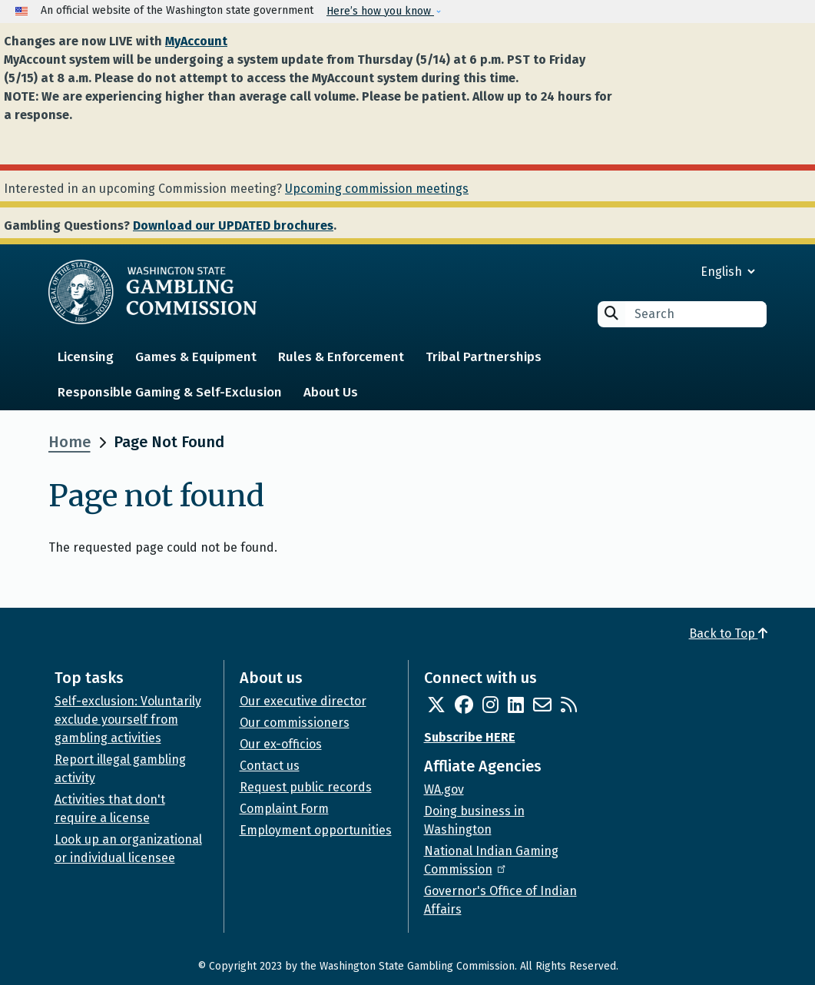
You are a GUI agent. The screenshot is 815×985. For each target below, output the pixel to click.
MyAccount (196, 41)
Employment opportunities (316, 830)
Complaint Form (284, 808)
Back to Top (728, 633)
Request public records (306, 787)
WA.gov (444, 789)
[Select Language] (672, 272)
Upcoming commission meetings (377, 188)
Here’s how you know (380, 11)
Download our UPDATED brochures (233, 225)
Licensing (86, 357)
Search (611, 313)
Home (69, 442)
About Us (330, 392)
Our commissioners (295, 722)
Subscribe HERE (469, 737)
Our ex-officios (281, 744)
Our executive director (303, 701)
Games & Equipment (196, 357)
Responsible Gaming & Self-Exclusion (170, 392)
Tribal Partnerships (484, 357)
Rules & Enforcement (341, 357)
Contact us (270, 765)
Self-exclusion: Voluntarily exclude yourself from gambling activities (128, 719)
